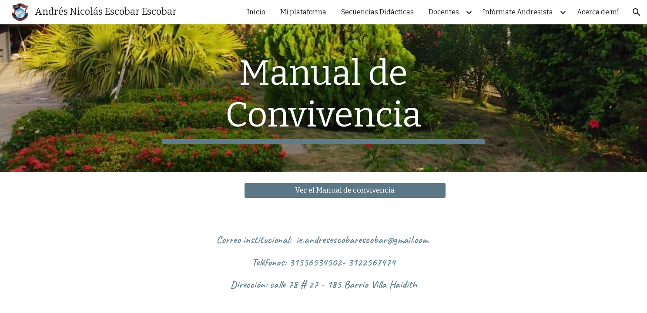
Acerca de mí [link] (598, 12)
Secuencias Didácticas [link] (377, 12)
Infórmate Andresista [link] (518, 12)
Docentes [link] (444, 12)
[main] (323, 98)
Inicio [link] (256, 12)
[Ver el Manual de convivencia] (345, 190)
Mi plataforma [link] (303, 12)
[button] (636, 12)
